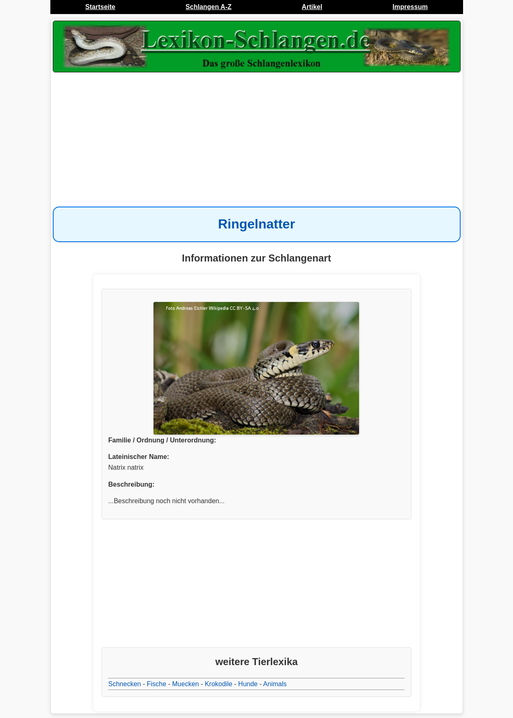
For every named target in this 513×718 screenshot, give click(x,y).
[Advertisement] (257, 140)
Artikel (312, 6)
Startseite (100, 6)
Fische (156, 683)
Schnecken (124, 683)
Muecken (185, 683)
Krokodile (218, 683)
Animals (275, 683)
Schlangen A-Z (209, 6)
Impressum (410, 6)
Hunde (248, 683)
